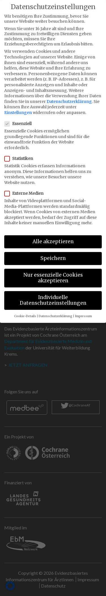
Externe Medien (25, 186)
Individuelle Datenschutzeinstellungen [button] (53, 293)
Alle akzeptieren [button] (53, 234)
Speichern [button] (53, 251)
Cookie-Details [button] (25, 309)
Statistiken (20, 151)
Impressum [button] (83, 309)
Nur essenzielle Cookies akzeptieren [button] (53, 271)
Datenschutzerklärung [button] (55, 309)
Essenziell (19, 116)
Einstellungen (18, 105)
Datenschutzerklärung (69, 94)
